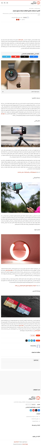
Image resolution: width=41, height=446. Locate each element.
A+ (18, 19)
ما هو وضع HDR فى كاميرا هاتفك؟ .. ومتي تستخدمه (27, 172)
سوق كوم (3, 113)
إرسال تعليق (36, 360)
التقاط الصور (21, 325)
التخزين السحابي (37, 330)
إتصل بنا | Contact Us (36, 419)
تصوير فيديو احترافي (9, 270)
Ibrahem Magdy (25, 444)
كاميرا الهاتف (20, 40)
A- (16, 19)
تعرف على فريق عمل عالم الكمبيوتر (33, 416)
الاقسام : (38, 404)
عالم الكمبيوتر (16, 442)
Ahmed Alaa (25, 17)
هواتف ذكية (31, 8)
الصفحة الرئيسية (37, 8)
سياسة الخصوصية (36, 421)
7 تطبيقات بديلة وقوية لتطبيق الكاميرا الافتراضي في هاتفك (26, 285)
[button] (34, 341)
